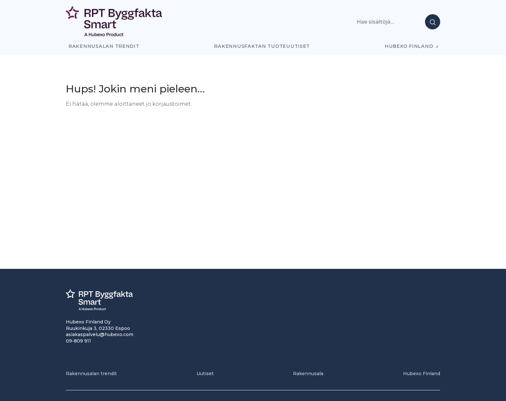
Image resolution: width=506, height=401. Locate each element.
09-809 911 (78, 341)
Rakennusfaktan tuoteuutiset (262, 46)
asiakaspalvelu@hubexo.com (99, 334)
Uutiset (205, 373)
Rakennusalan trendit (103, 46)
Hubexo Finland (409, 46)
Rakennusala (308, 373)
